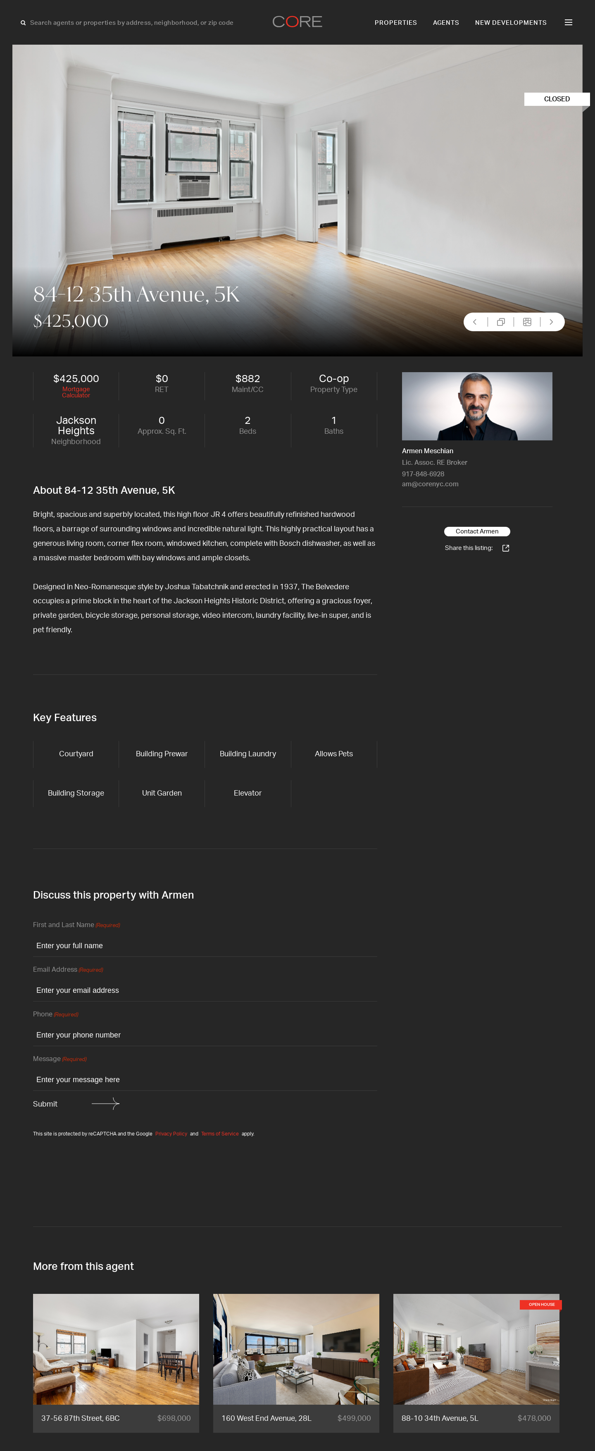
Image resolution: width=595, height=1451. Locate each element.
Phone (55, 1015)
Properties (396, 23)
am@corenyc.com (430, 484)
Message (59, 1059)
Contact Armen (477, 531)
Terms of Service (220, 1133)
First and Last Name (76, 925)
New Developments (511, 23)
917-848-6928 (423, 474)
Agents (446, 23)
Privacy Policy (171, 1133)
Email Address (68, 970)
